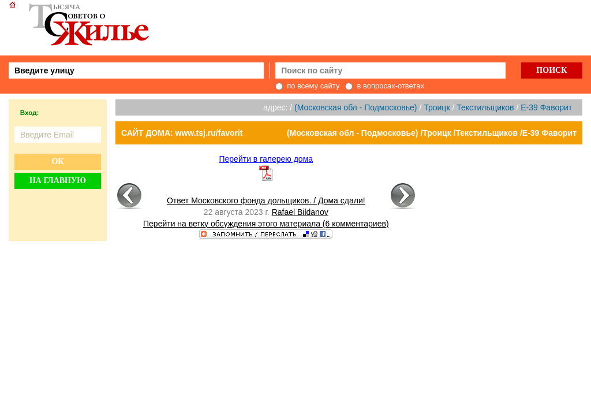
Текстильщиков (485, 107)
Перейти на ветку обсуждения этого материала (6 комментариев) (266, 223)
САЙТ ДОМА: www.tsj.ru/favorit (182, 133)
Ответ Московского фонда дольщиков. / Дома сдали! (266, 200)
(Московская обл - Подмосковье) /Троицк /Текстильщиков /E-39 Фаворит (432, 133)
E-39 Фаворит (546, 107)
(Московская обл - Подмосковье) (355, 107)
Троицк (437, 107)
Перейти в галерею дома (266, 159)
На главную (57, 180)
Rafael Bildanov (300, 212)
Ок (57, 161)
